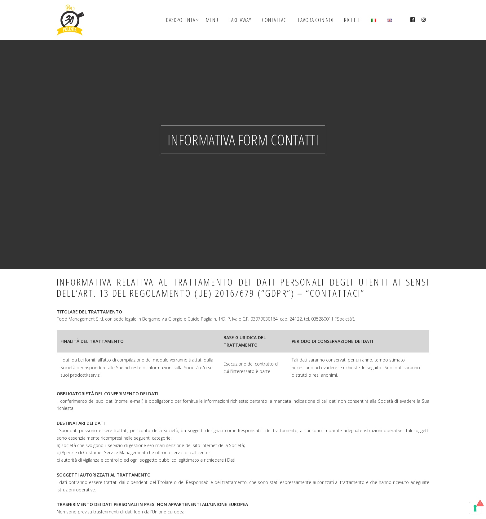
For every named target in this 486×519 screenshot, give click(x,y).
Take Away (240, 20)
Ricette (352, 20)
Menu (212, 20)
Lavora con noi (316, 20)
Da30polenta (180, 20)
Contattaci (275, 20)
